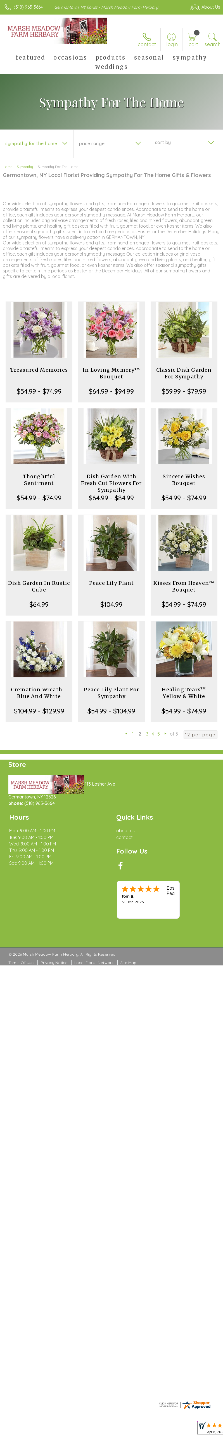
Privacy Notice (54, 962)
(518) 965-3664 (28, 7)
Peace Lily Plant (111, 583)
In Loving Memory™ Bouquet (111, 373)
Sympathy (25, 166)
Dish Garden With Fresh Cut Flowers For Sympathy (111, 483)
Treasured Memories (39, 370)
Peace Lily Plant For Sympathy (111, 692)
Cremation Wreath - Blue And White (39, 692)
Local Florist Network (93, 962)
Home (8, 166)
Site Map (128, 962)
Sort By (163, 142)
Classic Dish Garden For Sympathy (184, 373)
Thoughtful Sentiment (39, 479)
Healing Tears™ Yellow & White (184, 692)
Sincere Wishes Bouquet (184, 479)
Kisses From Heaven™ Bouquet (183, 586)
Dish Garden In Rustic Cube (39, 586)
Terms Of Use (21, 962)
